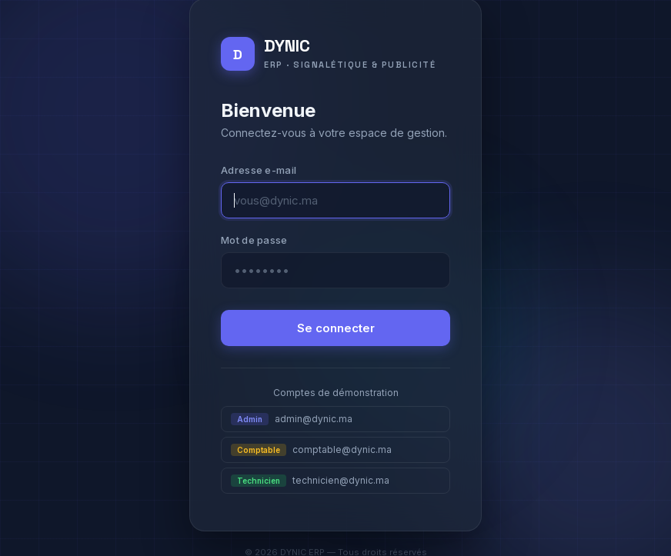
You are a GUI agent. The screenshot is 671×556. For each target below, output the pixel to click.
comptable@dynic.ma (311, 450)
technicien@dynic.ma (310, 480)
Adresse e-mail (258, 170)
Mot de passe (254, 240)
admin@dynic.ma (291, 419)
